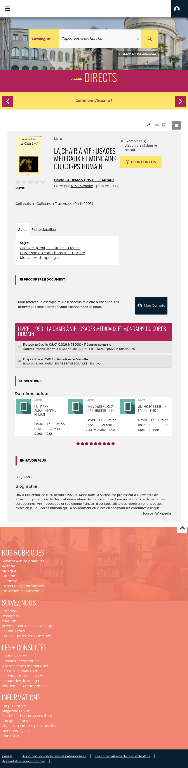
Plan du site (11, 736)
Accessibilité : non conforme (23, 761)
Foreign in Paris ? (16, 721)
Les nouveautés (14, 656)
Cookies (8, 726)
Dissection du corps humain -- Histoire (52, 253)
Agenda (8, 566)
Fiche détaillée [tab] (43, 229)
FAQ (5, 706)
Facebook (10, 611)
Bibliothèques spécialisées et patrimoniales (54, 756)
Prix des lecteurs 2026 (20, 671)
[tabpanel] (67, 250)
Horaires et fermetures (20, 661)
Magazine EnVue (16, 711)
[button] (179, 8)
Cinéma (8, 576)
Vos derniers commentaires (25, 686)
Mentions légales (16, 731)
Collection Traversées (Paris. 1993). (65, 204)
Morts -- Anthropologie (39, 258)
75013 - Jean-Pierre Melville (66, 359)
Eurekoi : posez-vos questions (26, 636)
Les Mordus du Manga (20, 681)
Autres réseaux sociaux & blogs (27, 626)
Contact (19, 706)
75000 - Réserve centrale (91, 344)
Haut (182, 528)
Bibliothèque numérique (23, 591)
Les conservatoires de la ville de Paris (122, 756)
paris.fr (7, 756)
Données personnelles (37, 726)
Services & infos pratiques (23, 561)
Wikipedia (163, 513)
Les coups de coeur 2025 (22, 676)
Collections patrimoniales (23, 586)
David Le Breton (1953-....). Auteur (84, 180)
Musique (9, 571)
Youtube (9, 621)
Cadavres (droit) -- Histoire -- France (50, 248)
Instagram (10, 616)
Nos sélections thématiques (25, 666)
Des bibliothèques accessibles (27, 716)
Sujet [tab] (22, 229)
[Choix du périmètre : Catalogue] (44, 38)
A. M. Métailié (82, 186)
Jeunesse (9, 581)
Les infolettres (13, 631)
